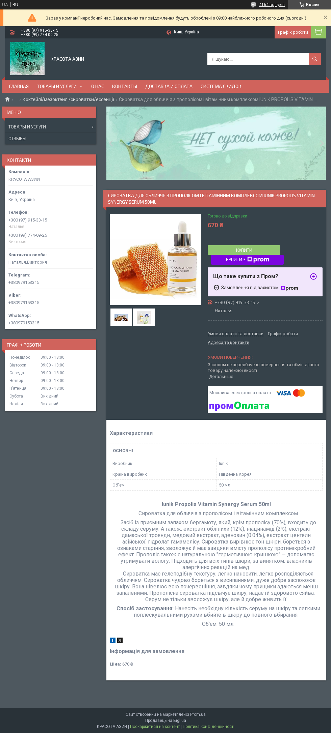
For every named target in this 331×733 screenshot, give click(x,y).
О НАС (97, 86)
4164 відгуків (272, 4)
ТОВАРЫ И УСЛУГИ (57, 86)
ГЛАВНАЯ (19, 86)
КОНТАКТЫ (124, 86)
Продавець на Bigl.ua (165, 720)
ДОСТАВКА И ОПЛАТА (169, 86)
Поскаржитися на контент (155, 726)
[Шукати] (315, 59)
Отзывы (17, 138)
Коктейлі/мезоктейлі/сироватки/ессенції (68, 99)
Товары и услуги (27, 126)
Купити (244, 250)
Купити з (247, 260)
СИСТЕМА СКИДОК (221, 86)
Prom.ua (198, 714)
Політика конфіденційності (208, 726)
